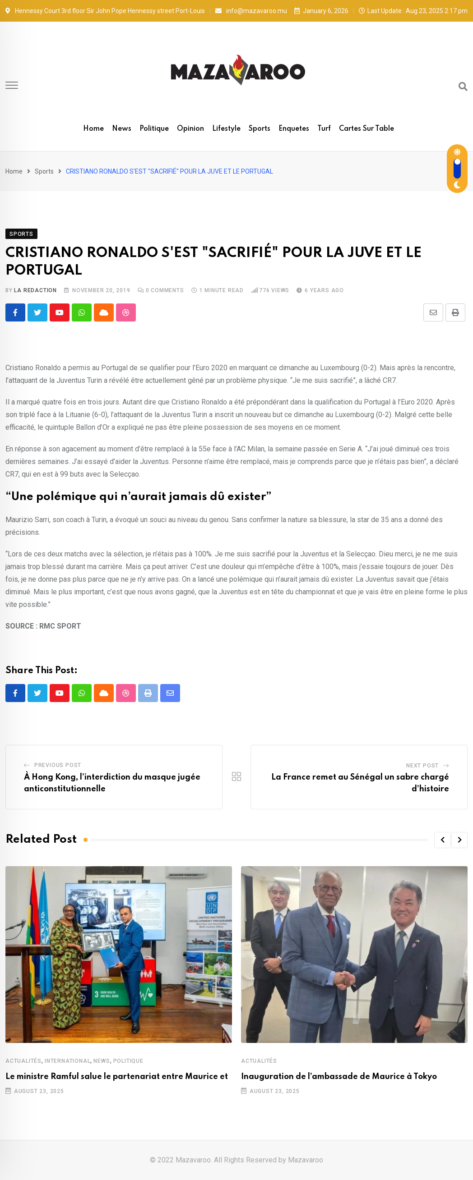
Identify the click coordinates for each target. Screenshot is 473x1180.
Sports (259, 129)
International (67, 1061)
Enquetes (293, 129)
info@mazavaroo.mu (256, 10)
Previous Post (57, 765)
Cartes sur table (366, 129)
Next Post (422, 765)
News (121, 129)
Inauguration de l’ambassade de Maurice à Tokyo (339, 1077)
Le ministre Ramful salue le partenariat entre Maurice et (116, 1077)
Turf (324, 129)
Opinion (190, 129)
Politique (154, 129)
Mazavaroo (305, 1160)
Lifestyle (226, 129)
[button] (442, 840)
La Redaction (35, 290)
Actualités (23, 1061)
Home (93, 129)
